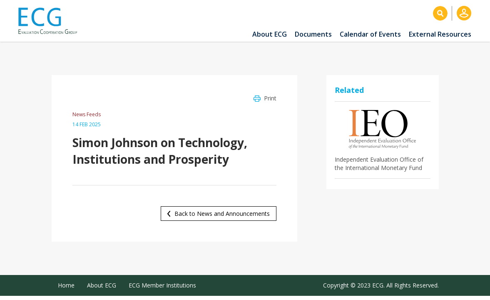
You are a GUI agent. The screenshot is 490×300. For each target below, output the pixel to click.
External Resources (440, 34)
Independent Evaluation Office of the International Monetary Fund (379, 163)
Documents (313, 34)
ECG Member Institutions (162, 285)
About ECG (269, 34)
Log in (464, 13)
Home (66, 285)
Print (270, 98)
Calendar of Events (370, 34)
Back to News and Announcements (222, 214)
